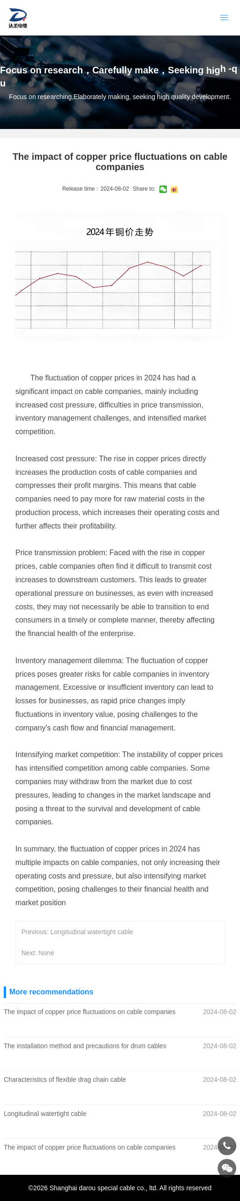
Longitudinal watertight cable (45, 1113)
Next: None (37, 953)
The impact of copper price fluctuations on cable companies (90, 1011)
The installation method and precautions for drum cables (85, 1045)
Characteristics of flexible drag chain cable (65, 1079)
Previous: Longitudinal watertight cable (77, 932)
